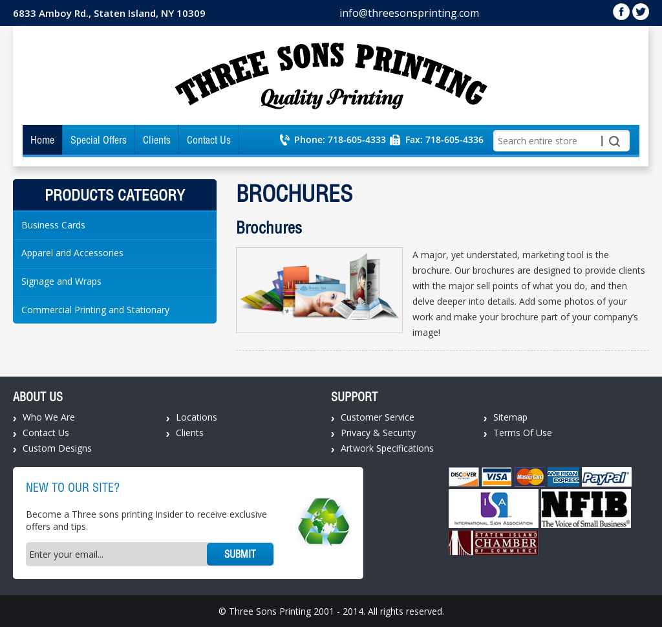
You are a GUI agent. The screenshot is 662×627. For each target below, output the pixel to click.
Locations (196, 417)
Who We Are (49, 417)
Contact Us (209, 139)
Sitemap (510, 417)
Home (42, 139)
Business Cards (53, 225)
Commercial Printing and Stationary (95, 309)
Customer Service (377, 417)
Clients (157, 139)
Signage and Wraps (61, 281)
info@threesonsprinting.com (409, 13)
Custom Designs (57, 448)
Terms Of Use (522, 432)
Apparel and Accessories (72, 253)
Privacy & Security (378, 432)
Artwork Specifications (387, 448)
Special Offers (98, 139)
